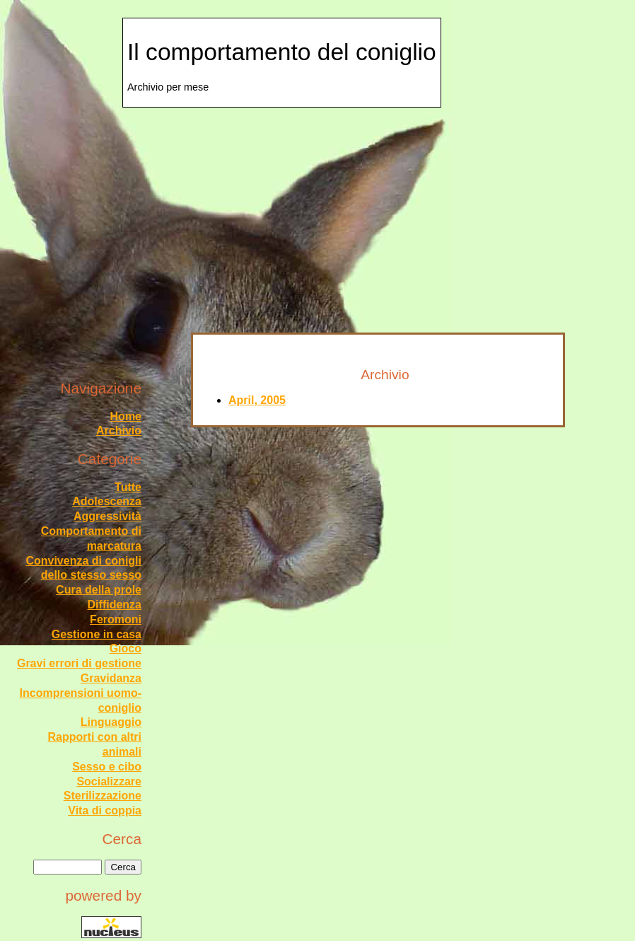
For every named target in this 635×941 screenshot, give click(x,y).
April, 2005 (257, 400)
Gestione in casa (96, 634)
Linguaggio (111, 722)
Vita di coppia (104, 810)
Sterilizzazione (102, 796)
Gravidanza (111, 678)
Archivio (118, 431)
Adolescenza (106, 501)
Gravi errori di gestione (79, 663)
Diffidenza (114, 605)
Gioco (125, 648)
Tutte (128, 487)
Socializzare (108, 781)
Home (125, 416)
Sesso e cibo (106, 767)
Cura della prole (98, 590)
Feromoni (115, 619)
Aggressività (107, 516)
